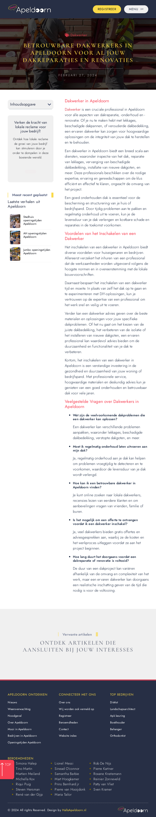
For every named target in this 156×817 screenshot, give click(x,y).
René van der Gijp (29, 794)
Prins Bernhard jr (67, 784)
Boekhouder (117, 722)
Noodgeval (15, 716)
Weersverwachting (19, 709)
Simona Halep (26, 763)
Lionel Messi (64, 763)
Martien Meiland (28, 773)
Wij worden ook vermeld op (76, 709)
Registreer (65, 716)
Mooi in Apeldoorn (19, 729)
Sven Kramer (102, 789)
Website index (68, 736)
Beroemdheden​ (68, 722)
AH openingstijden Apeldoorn (35, 235)
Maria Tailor (63, 794)
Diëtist (114, 702)
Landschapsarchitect (122, 709)
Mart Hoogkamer (67, 779)
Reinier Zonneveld (106, 779)
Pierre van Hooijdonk (70, 789)
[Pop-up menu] (136, 9)
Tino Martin (24, 768)
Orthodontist (117, 736)
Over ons (64, 702)
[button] (49, 104)
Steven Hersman (28, 789)
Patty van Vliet (103, 784)
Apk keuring (117, 716)
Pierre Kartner (103, 768)
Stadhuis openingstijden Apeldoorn (32, 220)
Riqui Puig (23, 784)
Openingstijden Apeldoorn (24, 742)
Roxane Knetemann (107, 773)
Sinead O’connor (67, 768)
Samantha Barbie (67, 773)
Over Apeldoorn (18, 722)
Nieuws (12, 702)
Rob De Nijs (102, 763)
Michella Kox (25, 779)
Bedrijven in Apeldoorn (22, 736)
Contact (63, 729)
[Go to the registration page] (107, 9)
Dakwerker (78, 35)
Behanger (116, 729)
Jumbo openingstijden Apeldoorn (36, 251)
